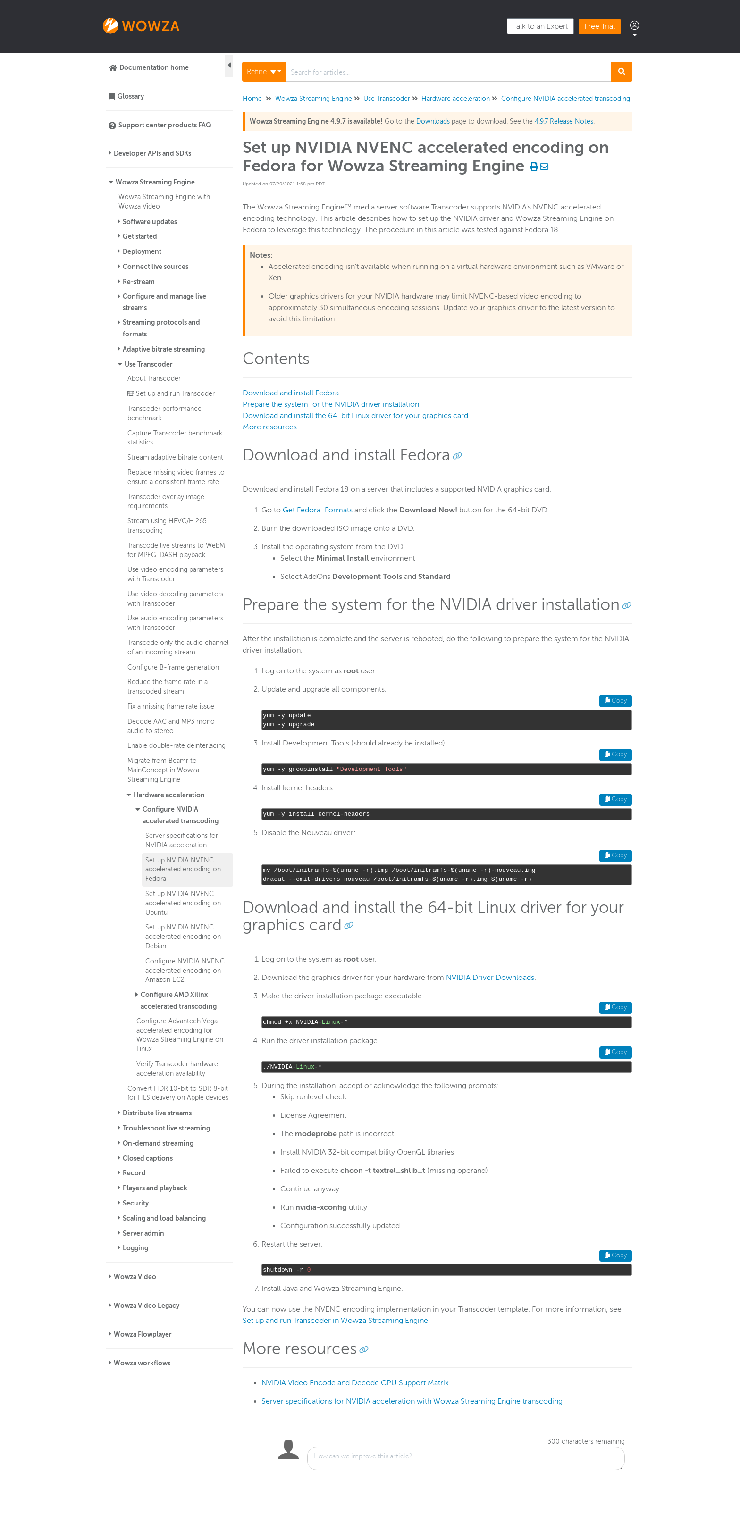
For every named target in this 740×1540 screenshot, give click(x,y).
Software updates (150, 222)
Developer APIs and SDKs (152, 153)
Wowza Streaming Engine (155, 182)
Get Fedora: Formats (318, 510)
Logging (135, 1248)
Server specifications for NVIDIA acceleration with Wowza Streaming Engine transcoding (412, 1401)
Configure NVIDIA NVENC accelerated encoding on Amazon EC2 (185, 970)
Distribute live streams (157, 1113)
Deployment (142, 251)
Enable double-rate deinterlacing (176, 745)
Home (252, 98)
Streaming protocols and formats (161, 328)
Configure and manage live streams (164, 302)
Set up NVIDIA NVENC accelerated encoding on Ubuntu (183, 903)
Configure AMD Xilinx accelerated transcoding (179, 1000)
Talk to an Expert (540, 26)
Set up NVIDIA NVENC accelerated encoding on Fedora (183, 869)
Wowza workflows (142, 1363)
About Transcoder (154, 378)
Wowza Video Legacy (146, 1305)
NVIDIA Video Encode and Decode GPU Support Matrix (355, 1383)
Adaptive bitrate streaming (164, 349)
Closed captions (148, 1158)
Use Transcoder (149, 364)
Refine (261, 71)
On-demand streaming (158, 1143)
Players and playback (155, 1188)
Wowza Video (135, 1277)
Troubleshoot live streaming (166, 1128)
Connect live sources (155, 266)
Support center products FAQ (164, 125)
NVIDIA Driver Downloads (490, 977)
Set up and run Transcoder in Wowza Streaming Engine (335, 1320)
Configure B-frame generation (173, 667)
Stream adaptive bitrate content (175, 457)
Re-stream (139, 281)
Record (134, 1173)
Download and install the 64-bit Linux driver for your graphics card (355, 415)
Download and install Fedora (291, 393)
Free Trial (599, 26)
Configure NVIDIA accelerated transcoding (181, 815)
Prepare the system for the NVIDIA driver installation (331, 404)
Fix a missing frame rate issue (170, 706)
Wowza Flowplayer (143, 1334)
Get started (140, 236)
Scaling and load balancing (164, 1218)
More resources (270, 427)
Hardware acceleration (169, 795)
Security (136, 1203)
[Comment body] (466, 1458)
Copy (616, 700)
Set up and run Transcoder (171, 393)
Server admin (143, 1233)
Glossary (131, 96)
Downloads (433, 121)
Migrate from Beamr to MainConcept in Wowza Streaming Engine (163, 770)
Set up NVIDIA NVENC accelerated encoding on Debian (183, 936)
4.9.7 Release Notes (564, 121)
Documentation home (154, 67)
